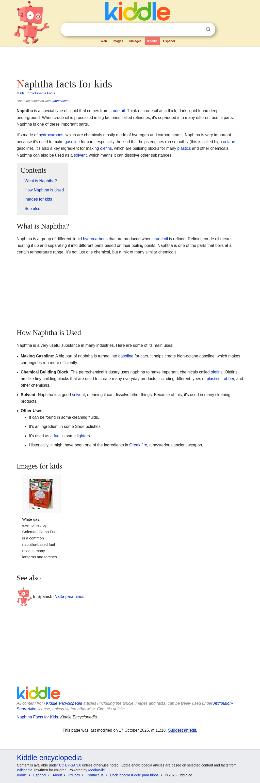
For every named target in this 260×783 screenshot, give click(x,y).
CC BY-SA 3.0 (70, 765)
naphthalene (60, 101)
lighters (83, 436)
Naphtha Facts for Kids (37, 717)
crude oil (117, 111)
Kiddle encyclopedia (64, 703)
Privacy (74, 775)
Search (208, 29)
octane (229, 142)
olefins (106, 148)
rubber (228, 379)
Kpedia (152, 41)
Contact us (95, 775)
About (57, 775)
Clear (197, 29)
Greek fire (138, 445)
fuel (57, 436)
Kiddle (22, 775)
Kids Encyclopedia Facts (36, 93)
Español (169, 41)
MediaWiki (96, 770)
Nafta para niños (69, 596)
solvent (80, 155)
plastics (184, 148)
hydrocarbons (51, 135)
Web (104, 41)
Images (118, 41)
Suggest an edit (182, 730)
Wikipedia (24, 770)
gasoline (72, 142)
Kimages (135, 41)
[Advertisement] (130, 61)
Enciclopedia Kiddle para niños (134, 775)
